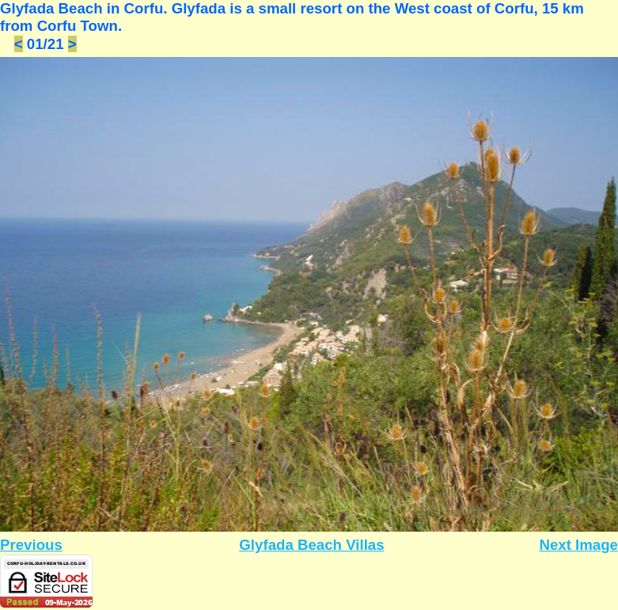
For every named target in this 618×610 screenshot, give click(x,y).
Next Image (578, 544)
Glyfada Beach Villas (311, 544)
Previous (31, 544)
